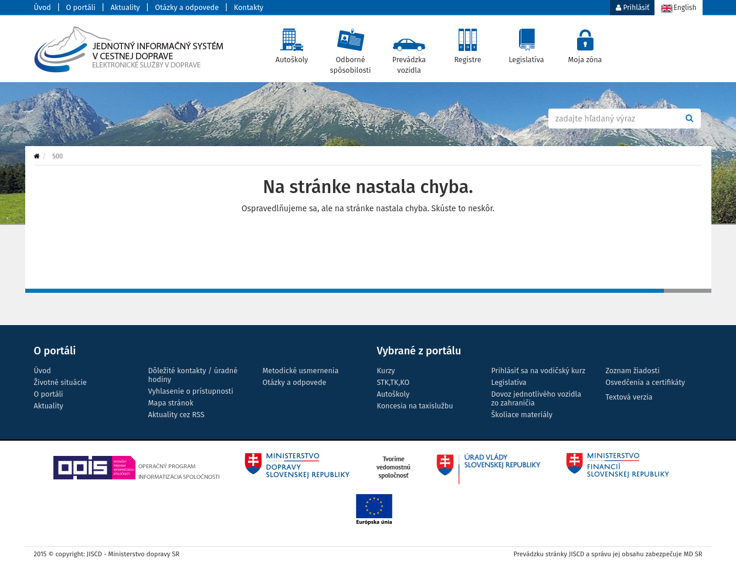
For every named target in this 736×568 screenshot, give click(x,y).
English (678, 8)
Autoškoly (291, 43)
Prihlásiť (632, 8)
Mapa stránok (171, 402)
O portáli (81, 7)
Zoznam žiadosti (633, 370)
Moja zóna (585, 43)
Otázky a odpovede (187, 7)
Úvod (42, 7)
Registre (467, 43)
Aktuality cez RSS (176, 414)
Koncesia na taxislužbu (415, 405)
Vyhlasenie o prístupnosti (190, 391)
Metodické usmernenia (301, 370)
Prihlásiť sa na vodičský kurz (538, 370)
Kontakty (248, 7)
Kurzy (386, 370)
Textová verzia (629, 397)
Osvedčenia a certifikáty (645, 382)
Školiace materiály (521, 414)
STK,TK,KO (393, 382)
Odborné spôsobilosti (350, 49)
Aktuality (125, 7)
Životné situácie (60, 382)
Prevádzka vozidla (409, 49)
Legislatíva (526, 43)
